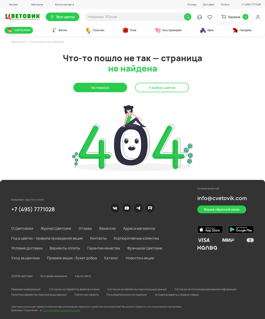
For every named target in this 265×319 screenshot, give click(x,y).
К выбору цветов (162, 87)
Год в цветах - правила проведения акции (47, 238)
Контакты (98, 238)
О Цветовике (22, 228)
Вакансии (107, 228)
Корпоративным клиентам (136, 238)
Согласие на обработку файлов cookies (74, 289)
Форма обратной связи (221, 209)
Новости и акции (140, 258)
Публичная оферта (86, 295)
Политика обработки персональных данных (39, 295)
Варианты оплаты (65, 248)
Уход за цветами (25, 258)
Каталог (111, 258)
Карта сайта (83, 276)
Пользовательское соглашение (126, 295)
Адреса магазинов (139, 228)
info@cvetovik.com (222, 198)
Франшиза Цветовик (144, 248)
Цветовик (18, 41)
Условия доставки (26, 248)
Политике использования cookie (61, 310)
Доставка (208, 4)
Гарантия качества (103, 248)
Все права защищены (54, 276)
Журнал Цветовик (56, 228)
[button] (11, 4)
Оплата (225, 4)
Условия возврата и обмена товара (177, 295)
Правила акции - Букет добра (72, 258)
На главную (100, 87)
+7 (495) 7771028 (33, 209)
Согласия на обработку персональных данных (137, 289)
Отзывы (191, 4)
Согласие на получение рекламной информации (205, 289)
